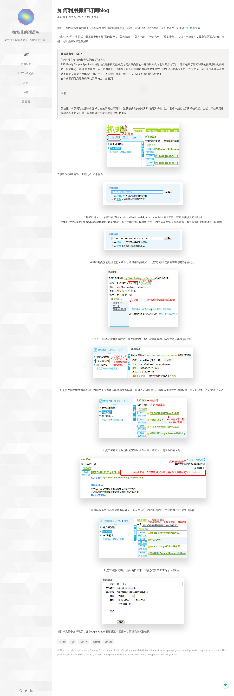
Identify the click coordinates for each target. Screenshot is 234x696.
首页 (26, 61)
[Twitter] (26, 690)
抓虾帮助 (190, 28)
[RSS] (31, 690)
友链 (26, 89)
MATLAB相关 (26, 80)
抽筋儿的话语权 (26, 39)
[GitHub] (21, 690)
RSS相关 (26, 71)
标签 (26, 99)
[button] (225, 684)
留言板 (26, 108)
